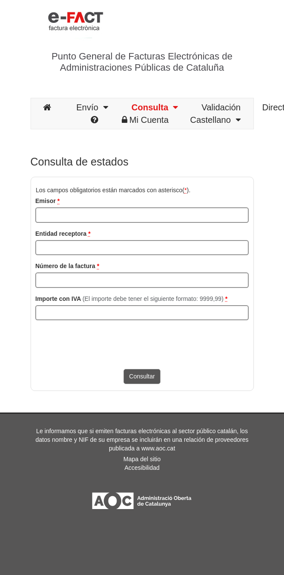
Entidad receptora (62, 233)
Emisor (47, 200)
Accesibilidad (142, 467)
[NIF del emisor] (142, 215)
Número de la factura (67, 265)
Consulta (155, 107)
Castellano (215, 120)
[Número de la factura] (142, 280)
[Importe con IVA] (142, 313)
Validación (221, 107)
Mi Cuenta (145, 120)
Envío (92, 107)
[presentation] (100, 343)
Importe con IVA (131, 298)
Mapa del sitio (142, 459)
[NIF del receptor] (142, 248)
